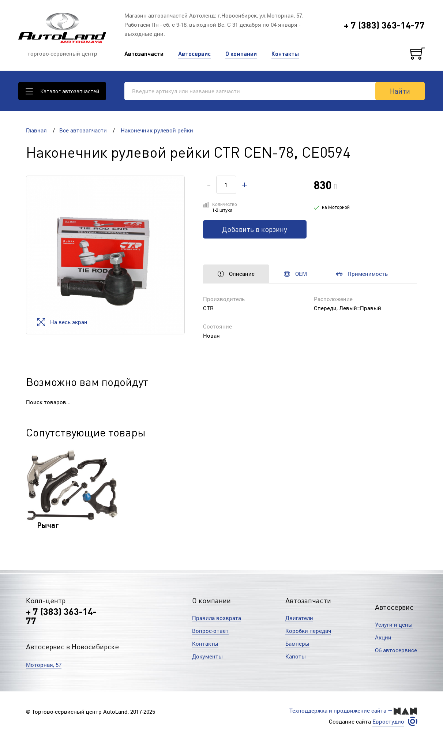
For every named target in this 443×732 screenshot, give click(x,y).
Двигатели (299, 618)
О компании (241, 53)
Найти (400, 90)
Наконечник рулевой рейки (157, 130)
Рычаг (48, 525)
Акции (383, 637)
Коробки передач (308, 630)
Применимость (362, 273)
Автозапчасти (144, 53)
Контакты (285, 53)
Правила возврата (216, 618)
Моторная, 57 (43, 664)
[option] (105, 255)
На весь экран (62, 322)
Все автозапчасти (83, 130)
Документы (207, 656)
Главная (36, 130)
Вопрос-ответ (210, 630)
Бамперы (297, 643)
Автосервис (194, 53)
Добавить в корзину (254, 229)
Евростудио (388, 721)
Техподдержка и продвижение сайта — (353, 711)
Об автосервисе (396, 650)
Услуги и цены (394, 624)
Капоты (295, 656)
